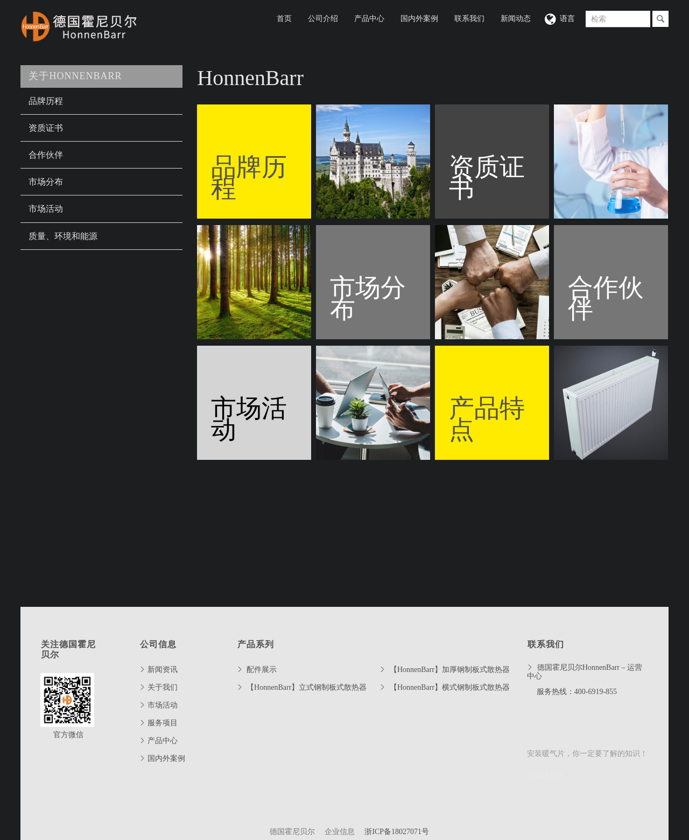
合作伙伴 (46, 154)
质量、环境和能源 (63, 236)
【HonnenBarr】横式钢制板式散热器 (450, 687)
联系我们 (469, 19)
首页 (284, 19)
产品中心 (369, 19)
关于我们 (162, 687)
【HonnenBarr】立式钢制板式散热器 (307, 687)
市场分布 (46, 181)
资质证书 (46, 127)
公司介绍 (323, 19)
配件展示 (262, 670)
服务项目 (162, 723)
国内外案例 (419, 19)
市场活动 (46, 208)
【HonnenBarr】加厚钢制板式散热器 (450, 670)
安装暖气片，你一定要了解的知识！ (587, 754)
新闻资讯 (162, 670)
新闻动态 (516, 19)
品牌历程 (46, 101)
